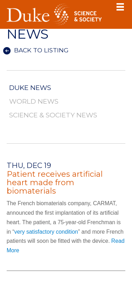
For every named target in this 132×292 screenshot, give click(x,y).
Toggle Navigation (120, 7)
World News (33, 101)
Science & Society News (53, 115)
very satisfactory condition (46, 232)
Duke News (30, 88)
